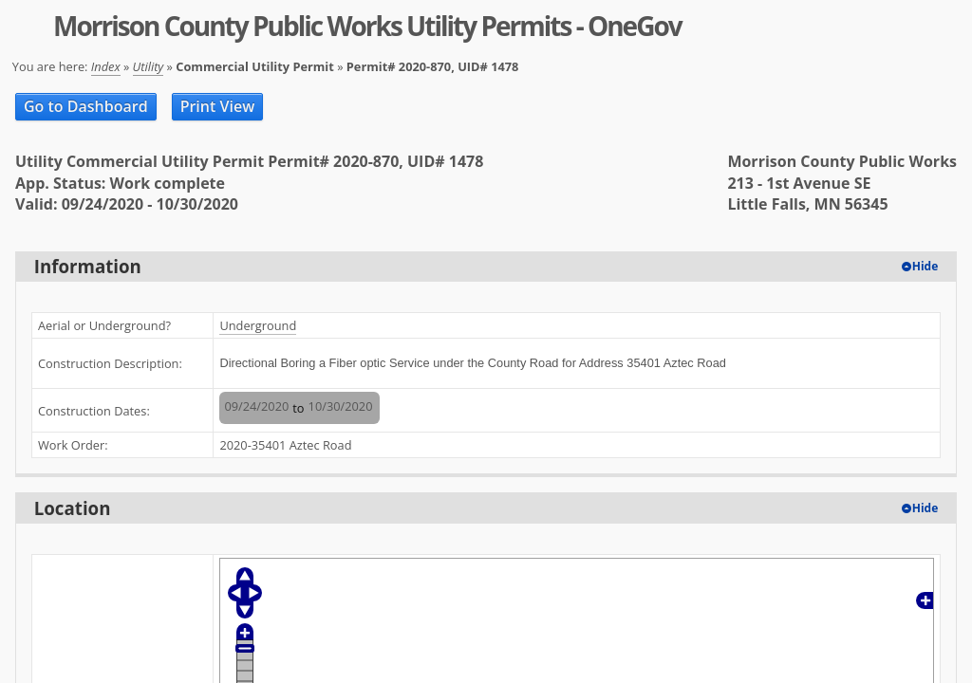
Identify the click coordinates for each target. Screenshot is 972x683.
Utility (148, 66)
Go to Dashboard (86, 106)
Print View (217, 106)
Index (106, 66)
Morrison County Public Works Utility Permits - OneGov (367, 26)
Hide (925, 266)
